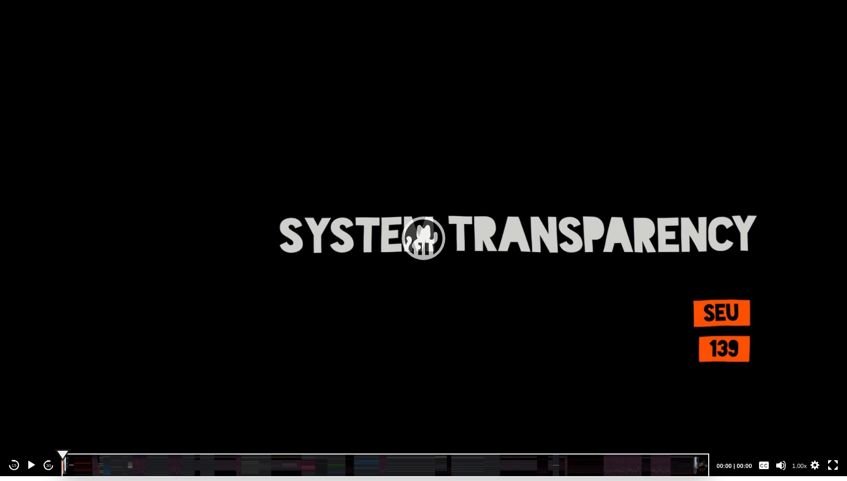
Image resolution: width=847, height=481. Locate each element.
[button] (423, 238)
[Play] (31, 465)
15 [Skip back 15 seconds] (14, 465)
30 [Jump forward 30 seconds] (48, 465)
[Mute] (781, 465)
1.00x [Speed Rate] (799, 466)
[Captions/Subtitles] (763, 465)
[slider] (385, 465)
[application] (423, 238)
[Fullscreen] (833, 465)
